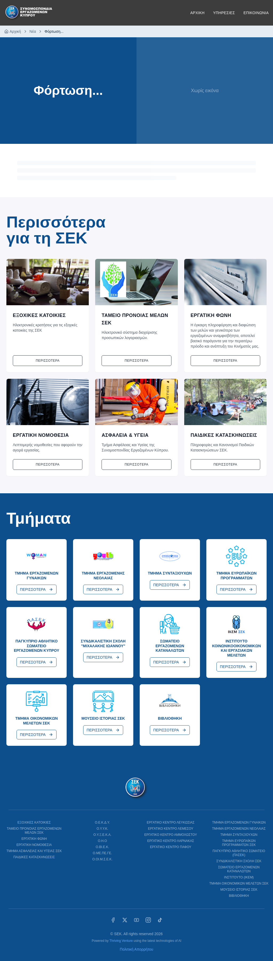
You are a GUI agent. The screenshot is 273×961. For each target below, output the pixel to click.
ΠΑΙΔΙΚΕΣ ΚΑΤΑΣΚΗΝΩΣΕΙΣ (34, 857)
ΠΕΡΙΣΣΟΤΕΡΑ (36, 589)
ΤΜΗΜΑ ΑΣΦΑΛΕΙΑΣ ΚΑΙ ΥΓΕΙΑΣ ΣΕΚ (34, 851)
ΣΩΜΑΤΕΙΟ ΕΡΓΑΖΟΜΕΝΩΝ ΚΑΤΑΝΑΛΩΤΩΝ (238, 869)
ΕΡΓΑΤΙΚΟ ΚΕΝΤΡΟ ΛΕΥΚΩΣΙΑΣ (171, 822)
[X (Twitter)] (124, 920)
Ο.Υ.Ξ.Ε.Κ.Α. (102, 835)
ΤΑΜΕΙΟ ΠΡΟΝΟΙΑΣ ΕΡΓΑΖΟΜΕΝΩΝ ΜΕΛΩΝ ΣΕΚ (34, 830)
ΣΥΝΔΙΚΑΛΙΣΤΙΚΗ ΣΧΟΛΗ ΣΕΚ (239, 861)
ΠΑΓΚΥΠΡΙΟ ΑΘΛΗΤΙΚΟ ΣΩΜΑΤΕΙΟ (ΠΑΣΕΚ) (238, 853)
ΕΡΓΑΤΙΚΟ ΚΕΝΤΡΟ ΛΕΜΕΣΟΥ (170, 828)
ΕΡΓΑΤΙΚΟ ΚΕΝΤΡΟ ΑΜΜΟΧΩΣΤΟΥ (170, 835)
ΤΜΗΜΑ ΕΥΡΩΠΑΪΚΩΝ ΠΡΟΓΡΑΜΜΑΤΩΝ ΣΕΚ (239, 843)
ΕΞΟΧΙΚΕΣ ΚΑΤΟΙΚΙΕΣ (34, 822)
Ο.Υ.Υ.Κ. (102, 828)
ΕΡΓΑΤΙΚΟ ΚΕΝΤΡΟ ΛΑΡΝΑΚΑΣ (170, 841)
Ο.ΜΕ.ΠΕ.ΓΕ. (102, 853)
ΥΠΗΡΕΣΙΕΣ (224, 13)
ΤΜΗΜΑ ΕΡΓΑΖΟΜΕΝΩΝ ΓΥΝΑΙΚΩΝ (239, 822)
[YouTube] (136, 920)
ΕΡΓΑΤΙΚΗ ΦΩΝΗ (34, 839)
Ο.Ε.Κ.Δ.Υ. (102, 822)
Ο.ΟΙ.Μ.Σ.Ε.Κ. (102, 859)
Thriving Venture (121, 941)
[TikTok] (160, 920)
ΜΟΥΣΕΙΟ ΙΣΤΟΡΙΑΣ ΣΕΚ (238, 889)
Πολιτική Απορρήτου (136, 949)
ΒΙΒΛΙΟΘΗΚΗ (239, 896)
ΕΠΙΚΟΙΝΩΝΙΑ (256, 13)
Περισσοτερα (47, 361)
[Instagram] (148, 920)
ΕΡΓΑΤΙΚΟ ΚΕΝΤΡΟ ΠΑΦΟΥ (170, 847)
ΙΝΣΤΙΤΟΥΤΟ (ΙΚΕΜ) (239, 877)
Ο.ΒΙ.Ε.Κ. (102, 847)
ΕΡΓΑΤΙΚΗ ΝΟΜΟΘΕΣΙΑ (34, 845)
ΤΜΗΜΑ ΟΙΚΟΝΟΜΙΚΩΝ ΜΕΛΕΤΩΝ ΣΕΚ (238, 883)
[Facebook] (113, 920)
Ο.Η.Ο (102, 841)
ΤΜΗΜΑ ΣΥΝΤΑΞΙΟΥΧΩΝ (239, 835)
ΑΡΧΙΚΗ (197, 13)
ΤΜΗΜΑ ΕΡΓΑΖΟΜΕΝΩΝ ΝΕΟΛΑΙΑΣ (239, 828)
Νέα (33, 31)
